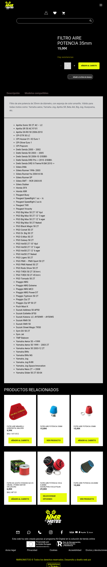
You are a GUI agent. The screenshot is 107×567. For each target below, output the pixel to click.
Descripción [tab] (13, 87)
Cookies (53, 544)
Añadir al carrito (89, 66)
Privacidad (32, 544)
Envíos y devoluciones (96, 544)
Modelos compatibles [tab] (36, 87)
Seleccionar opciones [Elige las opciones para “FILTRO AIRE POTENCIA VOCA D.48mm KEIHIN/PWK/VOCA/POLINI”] (49, 492)
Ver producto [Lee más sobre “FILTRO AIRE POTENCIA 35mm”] (54, 435)
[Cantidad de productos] (67, 65)
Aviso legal (10, 544)
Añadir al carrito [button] (20, 435)
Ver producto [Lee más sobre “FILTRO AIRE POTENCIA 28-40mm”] (87, 493)
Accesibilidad (75, 544)
